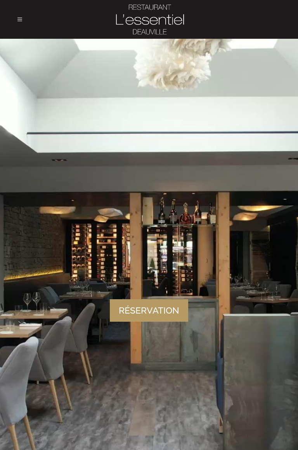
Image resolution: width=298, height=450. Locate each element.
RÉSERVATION (149, 310)
